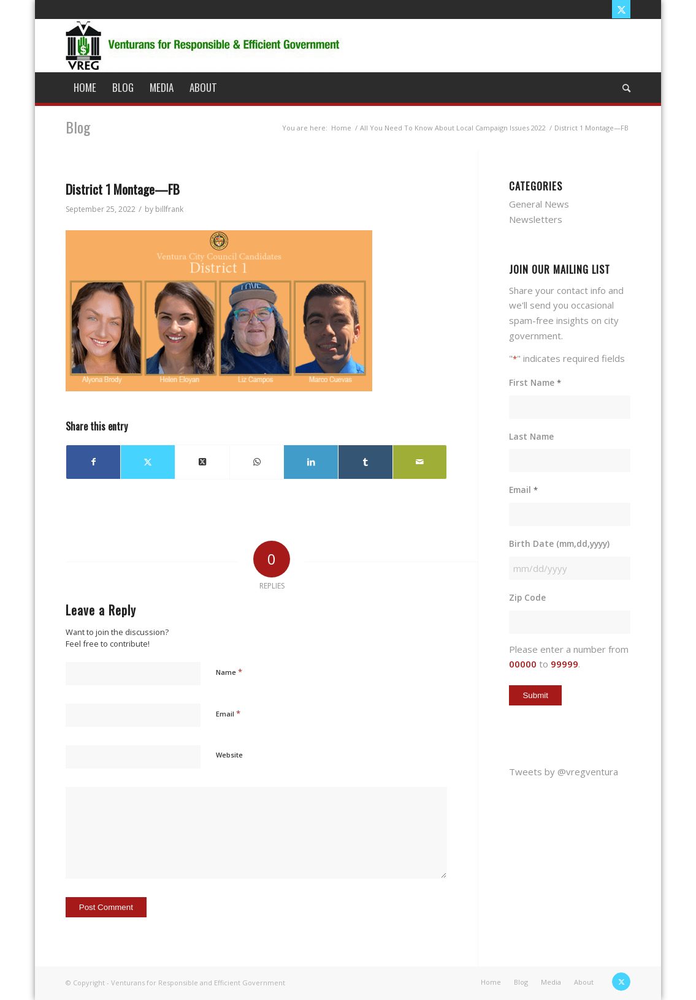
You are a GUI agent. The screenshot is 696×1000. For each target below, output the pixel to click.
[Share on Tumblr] (365, 462)
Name (229, 671)
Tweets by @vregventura (563, 771)
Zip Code (527, 597)
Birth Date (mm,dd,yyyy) (559, 543)
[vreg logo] (204, 45)
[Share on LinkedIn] (311, 462)
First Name (534, 383)
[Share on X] (148, 462)
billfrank (169, 209)
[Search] (622, 87)
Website (229, 754)
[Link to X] (621, 9)
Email (228, 713)
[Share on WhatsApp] (257, 462)
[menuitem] (85, 87)
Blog (78, 127)
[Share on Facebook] (93, 462)
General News (539, 204)
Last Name (531, 436)
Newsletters (535, 219)
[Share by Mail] (420, 462)
